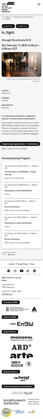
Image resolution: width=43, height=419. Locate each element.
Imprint (12, 264)
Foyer (22, 178)
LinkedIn (34, 270)
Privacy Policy (22, 264)
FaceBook (8, 270)
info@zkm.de (7, 294)
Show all (11, 254)
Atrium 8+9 (6, 93)
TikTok (28, 270)
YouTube (21, 270)
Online (16, 178)
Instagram (15, 270)
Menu (39, 4)
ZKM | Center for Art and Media (16, 210)
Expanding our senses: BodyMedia (18, 191)
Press (32, 264)
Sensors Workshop (12, 207)
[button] (21, 64)
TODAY (6, 413)
